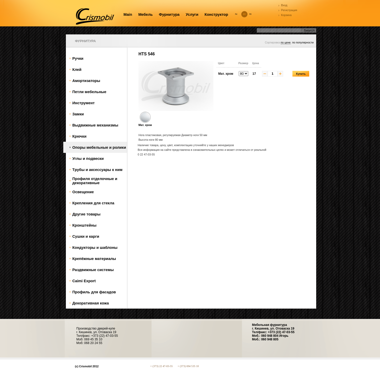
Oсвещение (83, 192)
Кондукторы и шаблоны (95, 247)
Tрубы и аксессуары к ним (97, 170)
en (244, 14)
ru (236, 14)
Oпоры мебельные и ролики (99, 147)
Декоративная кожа (90, 303)
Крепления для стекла (93, 203)
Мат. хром (145, 123)
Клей (76, 70)
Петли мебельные (89, 92)
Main (127, 14)
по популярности (303, 42)
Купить (301, 73)
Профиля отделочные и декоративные (94, 181)
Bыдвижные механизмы (95, 125)
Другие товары (86, 214)
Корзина (286, 15)
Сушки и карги (85, 236)
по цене (286, 42)
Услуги (192, 14)
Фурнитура (169, 14)
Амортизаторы (86, 81)
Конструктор (216, 14)
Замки (78, 114)
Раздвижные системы (93, 270)
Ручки (77, 58)
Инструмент (83, 103)
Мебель (145, 14)
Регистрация (289, 10)
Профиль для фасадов (94, 292)
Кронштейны (84, 225)
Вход (284, 5)
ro (250, 14)
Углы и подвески (88, 158)
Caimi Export (84, 281)
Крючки (79, 136)
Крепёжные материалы (94, 259)
